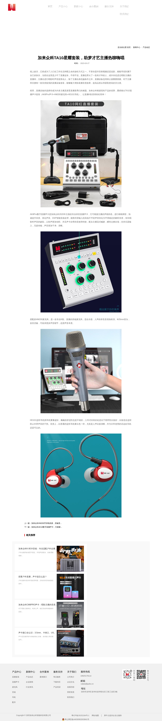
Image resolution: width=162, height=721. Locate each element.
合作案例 (93, 6)
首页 (50, 6)
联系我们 (124, 14)
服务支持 (109, 6)
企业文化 (70, 682)
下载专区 (56, 682)
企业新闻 (29, 682)
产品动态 (146, 47)
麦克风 (14, 687)
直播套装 (15, 677)
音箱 (14, 692)
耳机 (14, 697)
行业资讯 (29, 687)
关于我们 (124, 6)
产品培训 (56, 687)
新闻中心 (78, 6)
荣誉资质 (70, 692)
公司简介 (70, 677)
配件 (14, 702)
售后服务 (56, 677)
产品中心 (63, 6)
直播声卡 (15, 682)
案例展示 (43, 677)
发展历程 (70, 687)
